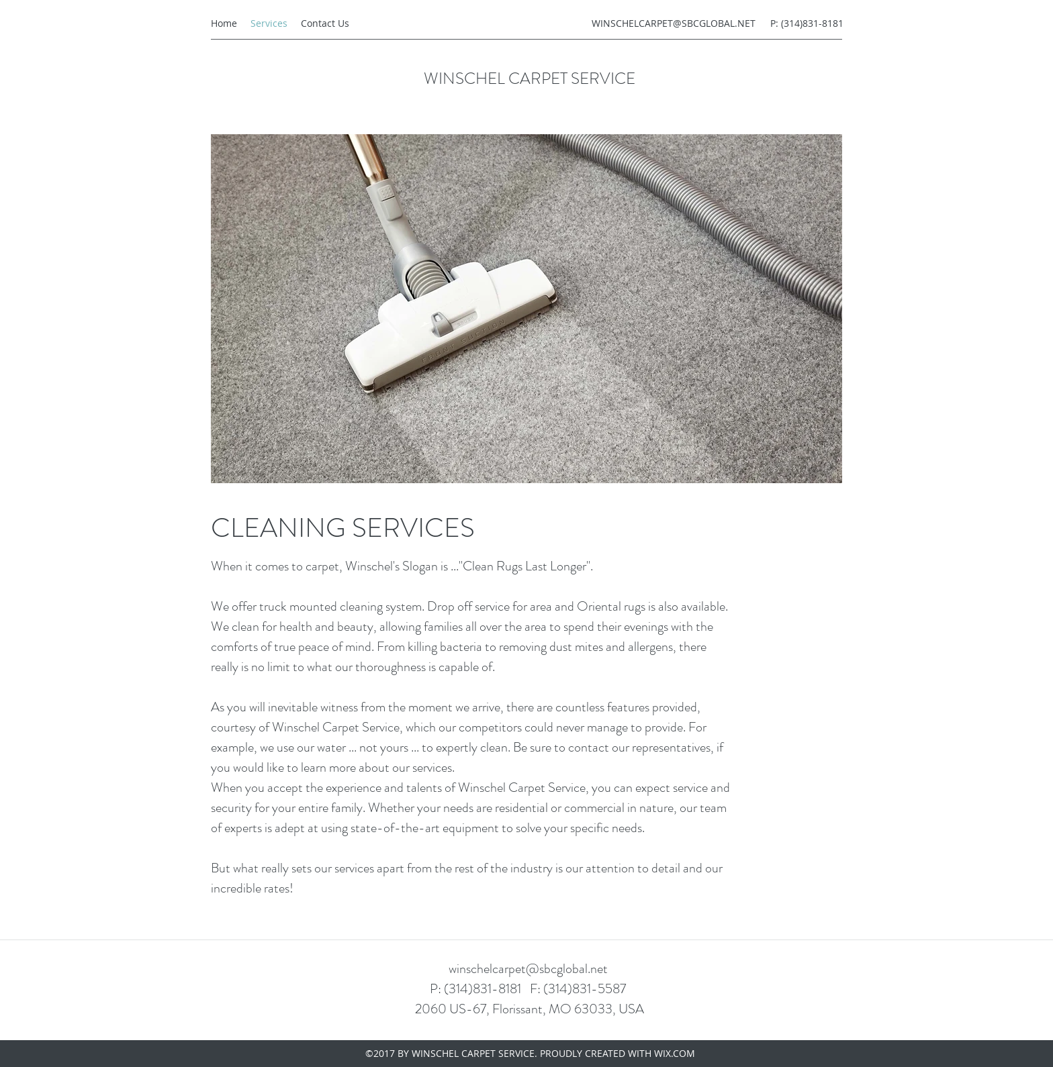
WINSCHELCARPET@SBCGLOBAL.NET (674, 23)
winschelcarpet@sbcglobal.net (528, 968)
